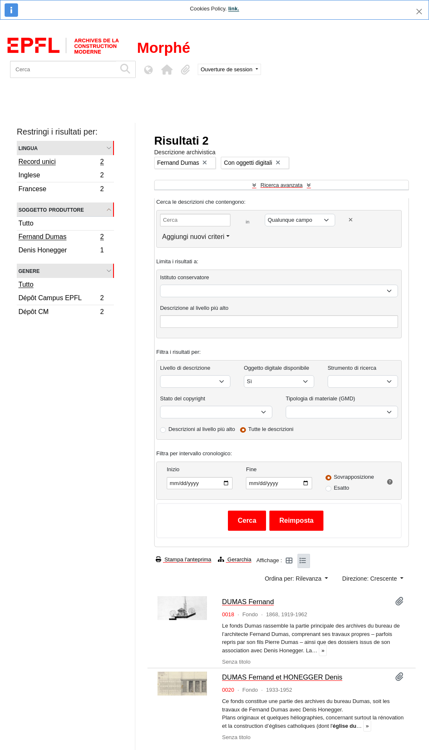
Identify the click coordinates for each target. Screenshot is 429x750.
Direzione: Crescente (370, 578)
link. (233, 8)
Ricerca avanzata (281, 185)
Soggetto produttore (51, 209)
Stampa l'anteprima (183, 559)
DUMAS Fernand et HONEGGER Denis (282, 677)
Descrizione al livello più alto (194, 308)
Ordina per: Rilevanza (294, 578)
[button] (167, 69)
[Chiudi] (419, 11)
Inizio (173, 469)
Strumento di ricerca (352, 368)
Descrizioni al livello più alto (201, 429)
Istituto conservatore (184, 277)
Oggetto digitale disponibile (276, 368)
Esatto (341, 488)
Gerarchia (234, 559)
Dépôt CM (61, 313)
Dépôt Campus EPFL (61, 299)
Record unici (61, 163)
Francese (61, 190)
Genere (29, 271)
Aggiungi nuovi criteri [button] (193, 236)
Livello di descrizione (185, 368)
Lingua (28, 148)
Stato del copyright (182, 398)
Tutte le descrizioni (271, 429)
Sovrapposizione (354, 477)
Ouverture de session (227, 69)
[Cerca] (63, 69)
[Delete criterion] (351, 220)
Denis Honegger (61, 251)
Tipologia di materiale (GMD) (320, 398)
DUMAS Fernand (248, 601)
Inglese (61, 176)
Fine (251, 469)
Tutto (26, 223)
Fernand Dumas (61, 238)
